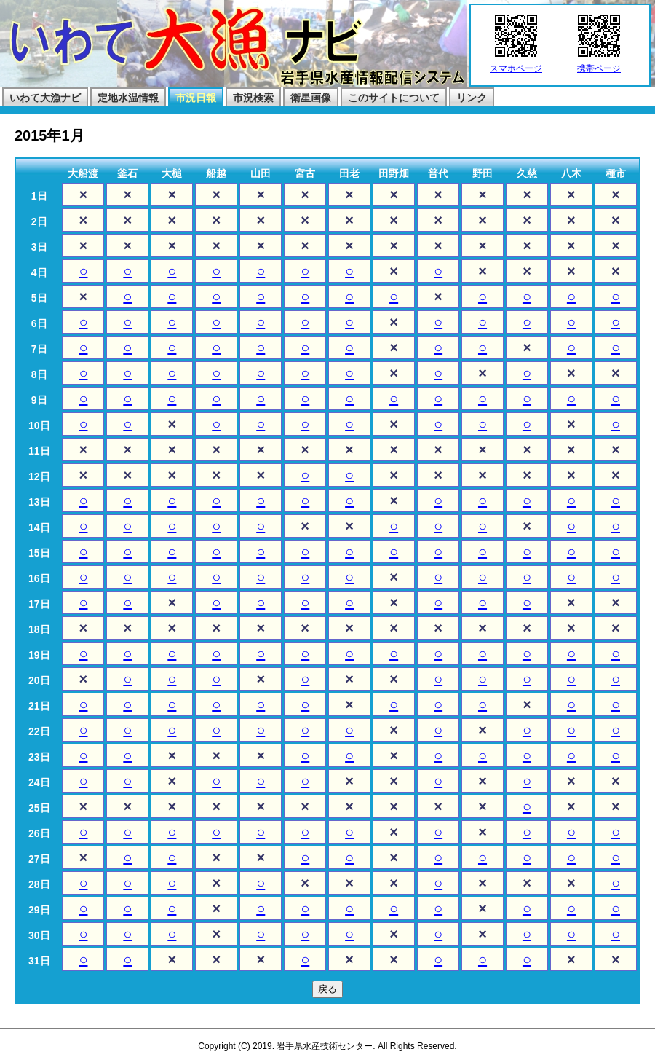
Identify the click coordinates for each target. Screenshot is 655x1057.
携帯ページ (599, 64)
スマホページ (516, 64)
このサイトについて (394, 97)
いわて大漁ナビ (45, 97)
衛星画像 (310, 97)
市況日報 (195, 97)
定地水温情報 (128, 97)
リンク (471, 97)
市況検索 (253, 97)
